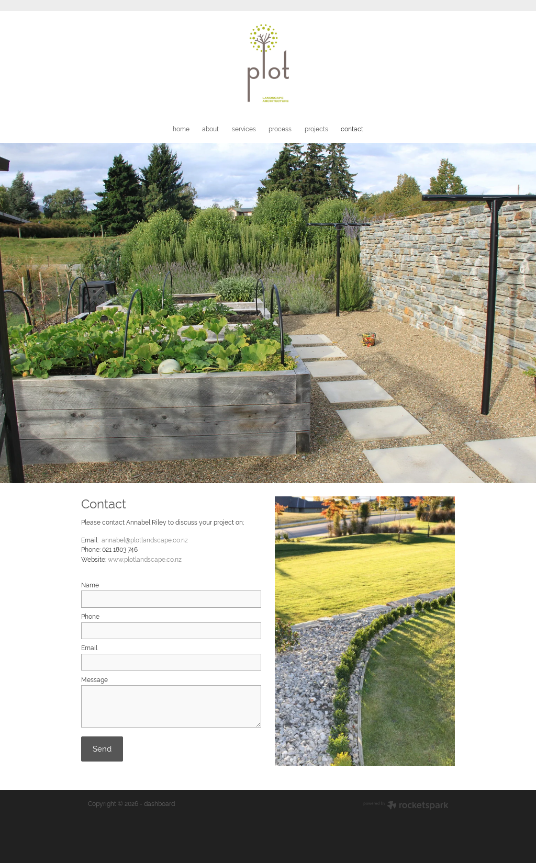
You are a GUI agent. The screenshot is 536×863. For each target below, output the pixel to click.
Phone (90, 617)
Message (94, 680)
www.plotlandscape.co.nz (145, 559)
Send (102, 748)
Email (89, 648)
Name (90, 585)
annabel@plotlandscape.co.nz (145, 540)
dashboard (159, 804)
